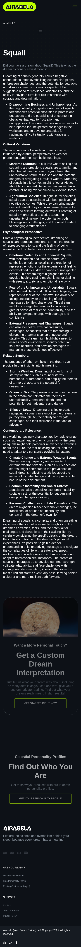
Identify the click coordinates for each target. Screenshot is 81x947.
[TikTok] (10, 942)
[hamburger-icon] (74, 6)
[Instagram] (4, 942)
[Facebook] (16, 942)
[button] (40, 31)
